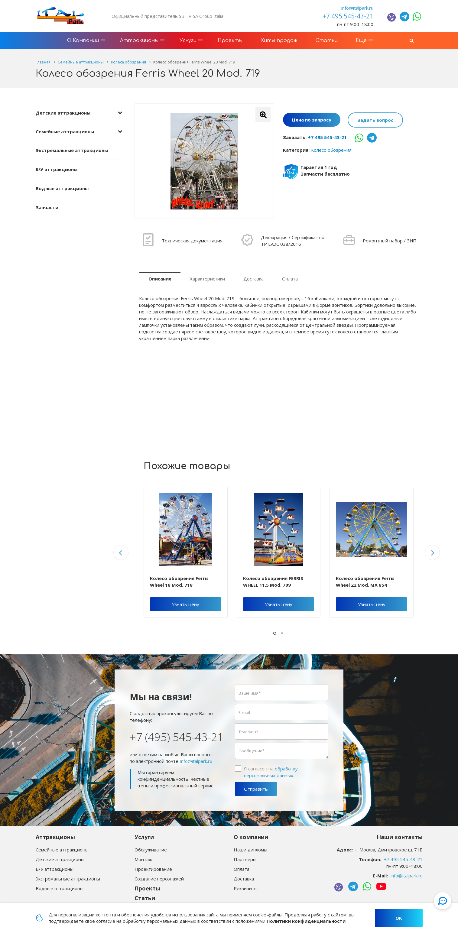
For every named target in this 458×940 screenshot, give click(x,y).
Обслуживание (151, 850)
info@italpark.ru (357, 8)
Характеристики (207, 279)
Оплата (290, 279)
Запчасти (47, 207)
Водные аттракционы (62, 188)
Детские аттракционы (63, 113)
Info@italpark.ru (196, 761)
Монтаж (143, 859)
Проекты (147, 888)
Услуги (144, 837)
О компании (251, 837)
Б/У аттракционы (56, 169)
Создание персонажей (159, 879)
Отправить (256, 789)
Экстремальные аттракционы (72, 150)
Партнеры (245, 859)
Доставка (253, 279)
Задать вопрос (375, 120)
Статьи (145, 898)
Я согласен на (271, 772)
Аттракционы (55, 837)
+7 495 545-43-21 (327, 137)
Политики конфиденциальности (306, 921)
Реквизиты (246, 888)
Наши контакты (400, 837)
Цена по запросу (311, 120)
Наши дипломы (250, 850)
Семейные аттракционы (65, 131)
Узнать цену (185, 604)
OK (398, 918)
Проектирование (153, 869)
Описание (159, 279)
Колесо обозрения (331, 150)
